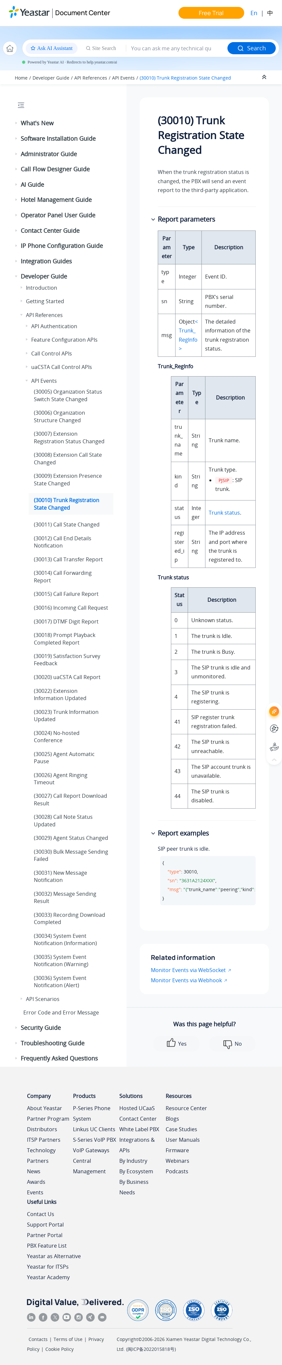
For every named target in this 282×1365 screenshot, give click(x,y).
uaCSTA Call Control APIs (61, 367)
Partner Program (48, 1118)
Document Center (82, 12)
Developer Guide (51, 78)
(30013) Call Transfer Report (68, 559)
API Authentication (54, 326)
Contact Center (138, 1118)
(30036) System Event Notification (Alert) (60, 981)
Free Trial (211, 13)
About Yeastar (44, 1108)
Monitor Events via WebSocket (188, 970)
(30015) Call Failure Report (66, 593)
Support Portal (45, 1224)
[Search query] (177, 48)
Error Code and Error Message (61, 1012)
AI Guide (32, 184)
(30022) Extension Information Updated (60, 694)
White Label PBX (139, 1129)
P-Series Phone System (91, 1113)
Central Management (89, 1166)
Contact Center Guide (50, 230)
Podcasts (177, 1171)
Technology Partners (41, 1155)
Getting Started (45, 301)
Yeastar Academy (48, 1277)
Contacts (38, 1339)
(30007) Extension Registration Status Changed (69, 437)
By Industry (133, 1160)
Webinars (177, 1160)
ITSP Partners (43, 1139)
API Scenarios (42, 999)
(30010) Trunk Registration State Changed (185, 78)
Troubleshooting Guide (52, 1043)
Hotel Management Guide (56, 200)
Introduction (41, 287)
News (33, 1171)
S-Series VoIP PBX (94, 1139)
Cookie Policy (59, 1349)
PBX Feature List (47, 1245)
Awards (36, 1181)
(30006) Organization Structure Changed (59, 416)
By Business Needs (134, 1187)
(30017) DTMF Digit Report (66, 621)
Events (35, 1192)
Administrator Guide (49, 154)
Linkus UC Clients (94, 1129)
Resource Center (186, 1108)
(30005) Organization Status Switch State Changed (68, 395)
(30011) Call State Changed (67, 524)
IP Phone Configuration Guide (62, 246)
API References (90, 78)
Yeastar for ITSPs (48, 1266)
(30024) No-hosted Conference (57, 736)
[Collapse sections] (265, 77)
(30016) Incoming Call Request (71, 607)
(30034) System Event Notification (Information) (65, 939)
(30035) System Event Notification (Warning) (61, 960)
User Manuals (183, 1139)
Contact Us (40, 1214)
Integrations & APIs (137, 1145)
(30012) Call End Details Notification (62, 542)
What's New (37, 123)
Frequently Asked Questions (59, 1058)
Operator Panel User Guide (58, 215)
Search (251, 48)
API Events (123, 78)
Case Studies (181, 1129)
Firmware (177, 1150)
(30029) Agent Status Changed (71, 837)
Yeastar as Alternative (54, 1256)
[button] (17, 123)
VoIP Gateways (91, 1150)
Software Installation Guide (58, 138)
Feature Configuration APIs (64, 339)
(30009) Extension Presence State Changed (68, 479)
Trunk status (224, 512)
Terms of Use (68, 1339)
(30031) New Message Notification (60, 876)
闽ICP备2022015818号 (151, 1349)
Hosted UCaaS (137, 1108)
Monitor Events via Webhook (186, 980)
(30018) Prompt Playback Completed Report (64, 638)
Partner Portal (44, 1235)
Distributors (42, 1129)
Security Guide (41, 1028)
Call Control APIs (51, 353)
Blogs (172, 1118)
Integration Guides (46, 261)
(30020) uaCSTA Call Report (67, 677)
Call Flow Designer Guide (55, 169)
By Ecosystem (136, 1171)
